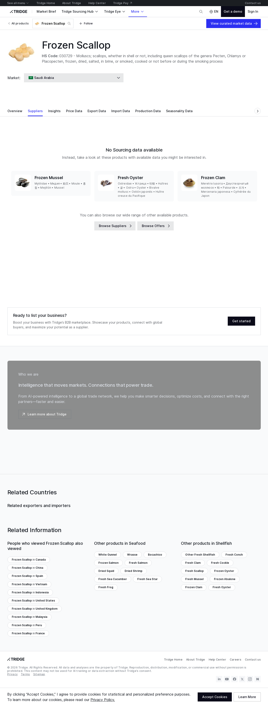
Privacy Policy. (102, 699)
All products (18, 23)
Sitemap (39, 674)
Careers (235, 659)
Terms (25, 674)
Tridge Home (173, 659)
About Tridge (195, 659)
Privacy (12, 674)
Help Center (217, 659)
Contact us (253, 659)
